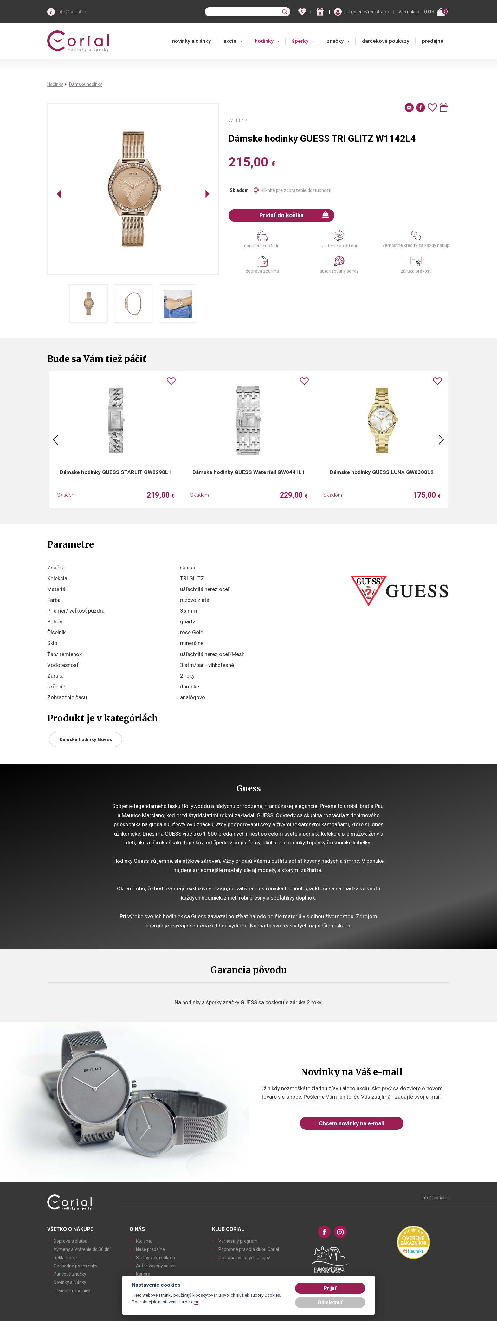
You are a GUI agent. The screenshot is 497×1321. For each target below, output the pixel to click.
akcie (229, 41)
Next (441, 440)
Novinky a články (70, 1282)
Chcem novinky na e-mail (351, 1123)
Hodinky (55, 84)
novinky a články (191, 41)
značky (335, 41)
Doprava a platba (70, 1241)
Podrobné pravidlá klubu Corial (248, 1249)
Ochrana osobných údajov (244, 1257)
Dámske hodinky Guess (86, 739)
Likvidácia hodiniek (72, 1290)
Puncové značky (70, 1274)
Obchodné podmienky (75, 1265)
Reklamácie (65, 1257)
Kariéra (143, 1274)
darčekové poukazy (385, 41)
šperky (300, 41)
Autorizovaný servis (156, 1265)
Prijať (330, 1288)
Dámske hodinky (85, 84)
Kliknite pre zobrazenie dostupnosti (296, 190)
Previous (55, 440)
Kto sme (144, 1241)
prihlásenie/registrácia (366, 11)
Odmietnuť (330, 1302)
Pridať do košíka (294, 215)
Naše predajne (150, 1249)
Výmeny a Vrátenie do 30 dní (82, 1249)
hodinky (264, 41)
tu (196, 1301)
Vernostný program (237, 1241)
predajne (432, 41)
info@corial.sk (72, 11)
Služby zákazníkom (155, 1257)
